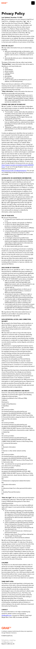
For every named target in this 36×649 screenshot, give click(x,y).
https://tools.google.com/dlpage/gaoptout (14, 171)
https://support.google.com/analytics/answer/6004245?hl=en (18, 166)
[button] (33, 3)
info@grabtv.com (6, 615)
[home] (4, 3)
